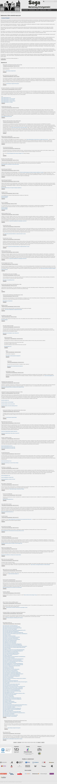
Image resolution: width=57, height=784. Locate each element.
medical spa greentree (8, 337)
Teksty (37, 9)
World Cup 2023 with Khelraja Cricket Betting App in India (11, 284)
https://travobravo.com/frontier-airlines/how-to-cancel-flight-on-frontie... (17, 607)
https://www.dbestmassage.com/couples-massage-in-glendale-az (11, 187)
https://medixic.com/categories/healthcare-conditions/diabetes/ (40, 564)
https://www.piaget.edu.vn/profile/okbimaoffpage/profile (11, 689)
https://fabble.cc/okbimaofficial (7, 655)
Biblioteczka (43, 9)
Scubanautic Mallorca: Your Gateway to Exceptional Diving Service (14, 612)
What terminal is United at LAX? (6, 136)
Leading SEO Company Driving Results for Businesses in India (11, 391)
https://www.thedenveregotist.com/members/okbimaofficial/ (12, 711)
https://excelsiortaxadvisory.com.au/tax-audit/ (8, 448)
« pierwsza (15, 742)
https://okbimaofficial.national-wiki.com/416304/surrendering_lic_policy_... (14, 693)
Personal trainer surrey (7, 225)
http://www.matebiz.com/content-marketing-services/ (9, 405)
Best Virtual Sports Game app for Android (10, 75)
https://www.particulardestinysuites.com (7, 511)
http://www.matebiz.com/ (5, 400)
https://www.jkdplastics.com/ (5, 475)
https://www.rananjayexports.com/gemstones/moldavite (13, 309)
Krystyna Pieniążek (5, 18)
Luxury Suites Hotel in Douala (6, 504)
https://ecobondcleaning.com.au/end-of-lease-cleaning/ (9, 462)
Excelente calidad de (6, 591)
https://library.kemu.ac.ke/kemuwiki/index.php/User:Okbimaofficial (13, 661)
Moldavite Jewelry (4, 305)
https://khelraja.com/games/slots (11, 70)
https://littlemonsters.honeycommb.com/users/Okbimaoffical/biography (13, 649)
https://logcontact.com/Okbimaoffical (8, 696)
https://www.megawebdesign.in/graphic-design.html (9, 431)
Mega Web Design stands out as (6, 421)
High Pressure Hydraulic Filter (6, 547)
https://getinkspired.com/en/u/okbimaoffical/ (9, 642)
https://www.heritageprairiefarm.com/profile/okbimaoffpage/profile (13, 663)
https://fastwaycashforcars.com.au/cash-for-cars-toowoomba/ (12, 587)
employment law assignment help (7, 381)
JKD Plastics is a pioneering (6, 467)
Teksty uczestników (7, 12)
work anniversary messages (6, 526)
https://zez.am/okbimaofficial (7, 703)
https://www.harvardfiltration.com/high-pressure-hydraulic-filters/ (11, 554)
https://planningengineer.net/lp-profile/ (8, 692)
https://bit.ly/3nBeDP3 (4, 196)
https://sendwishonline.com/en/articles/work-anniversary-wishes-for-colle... (12, 530)
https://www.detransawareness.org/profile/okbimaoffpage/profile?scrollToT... (14, 630)
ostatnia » (43, 742)
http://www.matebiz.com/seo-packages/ (7, 402)
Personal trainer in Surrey (7, 238)
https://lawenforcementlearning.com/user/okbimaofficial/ (11, 639)
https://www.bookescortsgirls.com (13, 573)
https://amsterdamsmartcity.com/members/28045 (10, 715)
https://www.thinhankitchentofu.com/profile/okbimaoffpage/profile (13, 688)
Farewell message (4, 516)
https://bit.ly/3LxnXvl (4, 197)
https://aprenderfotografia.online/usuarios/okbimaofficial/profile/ (12, 645)
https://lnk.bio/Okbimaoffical (7, 700)
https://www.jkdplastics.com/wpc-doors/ (7, 477)
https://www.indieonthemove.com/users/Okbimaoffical (11, 669)
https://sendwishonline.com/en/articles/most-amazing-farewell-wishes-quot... (20, 519)
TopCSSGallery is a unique (10, 371)
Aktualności (25, 9)
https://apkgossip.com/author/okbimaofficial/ (9, 641)
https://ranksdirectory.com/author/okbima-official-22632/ (11, 684)
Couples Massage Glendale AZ (6, 169)
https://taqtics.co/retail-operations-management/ (13, 355)
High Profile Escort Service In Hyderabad (10, 569)
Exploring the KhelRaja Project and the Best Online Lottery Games (14, 410)
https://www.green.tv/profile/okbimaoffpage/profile (10, 680)
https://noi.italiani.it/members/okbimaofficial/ (9, 694)
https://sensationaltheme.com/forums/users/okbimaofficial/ (12, 709)
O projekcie (32, 9)
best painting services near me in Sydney (10, 273)
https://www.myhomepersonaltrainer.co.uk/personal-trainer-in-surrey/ (15, 233)
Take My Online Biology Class (6, 536)
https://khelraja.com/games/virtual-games (12, 83)
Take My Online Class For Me (6, 106)
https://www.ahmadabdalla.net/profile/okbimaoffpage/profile (12, 708)
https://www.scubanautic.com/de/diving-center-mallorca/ (14, 617)
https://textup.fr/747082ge (7, 648)
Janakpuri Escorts (4, 192)
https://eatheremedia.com (7, 622)
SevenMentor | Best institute (6, 315)
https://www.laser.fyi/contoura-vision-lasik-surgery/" (19, 127)
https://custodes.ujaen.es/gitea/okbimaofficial (10, 640)
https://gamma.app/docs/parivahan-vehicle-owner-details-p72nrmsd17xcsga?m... (15, 681)
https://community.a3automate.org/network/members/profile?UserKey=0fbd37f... (15, 646)
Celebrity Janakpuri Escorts (6, 213)
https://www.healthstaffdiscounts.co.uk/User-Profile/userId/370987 (13, 664)
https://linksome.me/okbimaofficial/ (8, 677)
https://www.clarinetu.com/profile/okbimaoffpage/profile (11, 676)
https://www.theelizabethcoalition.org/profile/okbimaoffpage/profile (13, 632)
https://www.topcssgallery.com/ (49, 375)
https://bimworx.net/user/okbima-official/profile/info (10, 638)
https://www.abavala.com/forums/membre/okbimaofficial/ (11, 626)
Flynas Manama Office (7, 732)
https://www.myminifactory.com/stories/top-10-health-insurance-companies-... (15, 678)
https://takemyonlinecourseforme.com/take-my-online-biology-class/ (11, 543)
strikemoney (9, 361)
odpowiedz (3, 103)
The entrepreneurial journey (8, 147)
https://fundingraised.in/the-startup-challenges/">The (15, 153)
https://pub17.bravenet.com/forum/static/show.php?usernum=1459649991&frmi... (15, 633)
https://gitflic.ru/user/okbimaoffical (8, 710)
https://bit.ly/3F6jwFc (4, 319)
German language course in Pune (7, 262)
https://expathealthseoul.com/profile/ (8, 668)
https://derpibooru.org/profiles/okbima (8, 701)
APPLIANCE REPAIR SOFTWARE (8, 325)
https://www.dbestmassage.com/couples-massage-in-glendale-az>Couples (31, 172)
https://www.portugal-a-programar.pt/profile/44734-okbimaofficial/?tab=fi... (14, 712)
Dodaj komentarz (3, 59)
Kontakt (49, 9)
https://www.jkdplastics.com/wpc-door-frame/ (8, 479)
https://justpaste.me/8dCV (7, 634)
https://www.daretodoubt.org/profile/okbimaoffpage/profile (11, 672)
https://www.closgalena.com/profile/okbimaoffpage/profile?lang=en (13, 673)
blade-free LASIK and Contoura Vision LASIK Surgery (12, 120)
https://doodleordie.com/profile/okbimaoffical (9, 702)
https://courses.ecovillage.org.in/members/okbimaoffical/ (11, 665)
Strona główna (2, 12)
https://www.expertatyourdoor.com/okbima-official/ (10, 685)
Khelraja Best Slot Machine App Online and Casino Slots (12, 64)
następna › (39, 742)
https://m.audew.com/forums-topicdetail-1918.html (10, 671)
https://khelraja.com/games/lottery (11, 417)
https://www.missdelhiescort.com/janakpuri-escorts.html (17, 258)
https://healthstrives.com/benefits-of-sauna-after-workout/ (10, 164)
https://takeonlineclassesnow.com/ (6, 116)
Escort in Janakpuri (4, 202)
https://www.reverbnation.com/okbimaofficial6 (10, 716)
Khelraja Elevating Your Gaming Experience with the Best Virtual (15, 720)
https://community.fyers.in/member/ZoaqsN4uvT (10, 670)
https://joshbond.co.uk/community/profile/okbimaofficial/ (11, 637)
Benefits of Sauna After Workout (7, 158)
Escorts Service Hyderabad (7, 493)
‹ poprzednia (19, 742)
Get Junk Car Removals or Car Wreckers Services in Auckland (11, 87)
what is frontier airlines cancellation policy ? (10, 602)
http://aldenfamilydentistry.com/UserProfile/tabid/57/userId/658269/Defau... (14, 656)
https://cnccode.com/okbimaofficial (8, 695)
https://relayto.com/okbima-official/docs (9, 657)
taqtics (7, 350)
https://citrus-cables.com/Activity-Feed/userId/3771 (10, 654)
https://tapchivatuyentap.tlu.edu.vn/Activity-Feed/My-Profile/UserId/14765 (14, 647)
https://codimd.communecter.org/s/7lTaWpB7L (10, 629)
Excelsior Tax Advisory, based (6, 437)
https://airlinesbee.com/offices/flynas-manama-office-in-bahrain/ (12, 738)
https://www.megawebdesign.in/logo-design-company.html (10, 433)
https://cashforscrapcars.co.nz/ (6, 97)
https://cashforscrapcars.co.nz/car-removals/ (8, 98)
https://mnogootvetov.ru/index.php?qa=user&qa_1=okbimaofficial (13, 687)
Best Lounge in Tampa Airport (6, 483)
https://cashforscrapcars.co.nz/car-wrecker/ (8, 99)
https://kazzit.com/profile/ (6, 679)
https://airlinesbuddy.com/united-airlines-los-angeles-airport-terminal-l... (38, 139)
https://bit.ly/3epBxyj (4, 207)
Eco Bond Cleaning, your (5, 452)
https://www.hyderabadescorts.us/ (8, 499)
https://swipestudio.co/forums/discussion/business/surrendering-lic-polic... (14, 686)
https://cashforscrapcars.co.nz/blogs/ (7, 102)
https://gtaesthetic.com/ (7, 346)
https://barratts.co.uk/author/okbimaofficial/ (9, 662)
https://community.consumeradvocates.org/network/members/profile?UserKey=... (15, 704)
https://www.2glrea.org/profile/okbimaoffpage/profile (11, 631)
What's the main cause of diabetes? (7, 559)
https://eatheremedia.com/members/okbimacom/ (10, 625)
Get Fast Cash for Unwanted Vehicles (9, 579)
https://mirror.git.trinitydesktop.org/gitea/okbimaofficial (11, 653)
